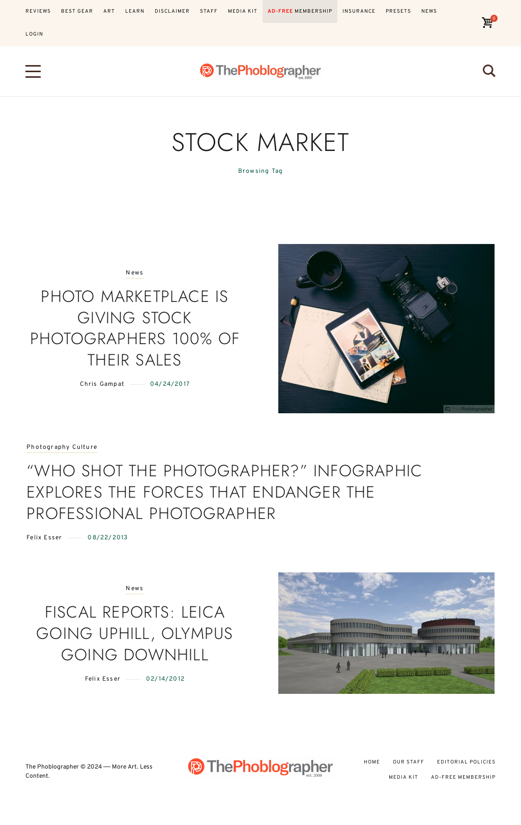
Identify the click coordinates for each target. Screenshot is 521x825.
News (134, 273)
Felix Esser (44, 538)
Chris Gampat (102, 384)
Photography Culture (61, 447)
